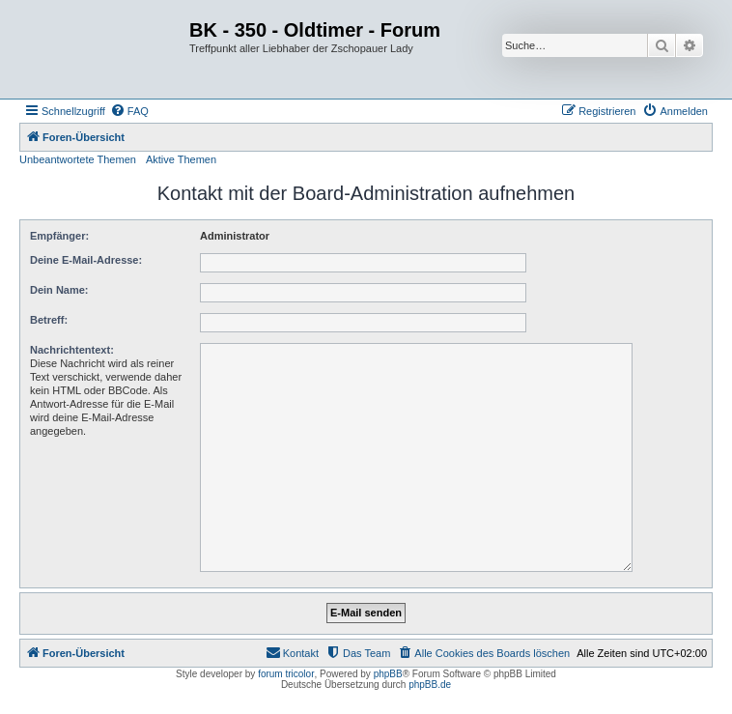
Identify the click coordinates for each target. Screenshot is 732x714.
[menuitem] (129, 111)
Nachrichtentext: (72, 350)
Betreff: (49, 320)
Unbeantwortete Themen (77, 159)
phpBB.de (429, 684)
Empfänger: (59, 236)
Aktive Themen (181, 159)
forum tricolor (286, 674)
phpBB (388, 674)
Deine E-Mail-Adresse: (86, 260)
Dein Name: (59, 290)
